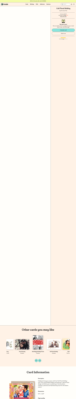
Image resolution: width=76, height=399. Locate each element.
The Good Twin (64, 10)
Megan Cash (30, 353)
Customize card (63, 30)
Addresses (42, 4)
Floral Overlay (46, 351)
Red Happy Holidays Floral (62, 351)
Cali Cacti (14, 351)
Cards (26, 4)
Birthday (32, 4)
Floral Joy (30, 351)
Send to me (63, 33)
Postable (46, 353)
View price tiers (63, 16)
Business (49, 4)
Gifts (37, 4)
